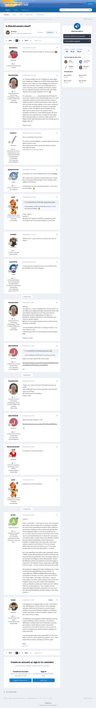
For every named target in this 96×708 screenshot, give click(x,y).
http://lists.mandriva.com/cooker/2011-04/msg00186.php (40, 424)
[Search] (68, 9)
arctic (13, 515)
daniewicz (13, 48)
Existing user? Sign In (77, 4)
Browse (8, 10)
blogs (55, 173)
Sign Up (90, 3)
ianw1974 (13, 262)
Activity (16, 10)
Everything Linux (26, 33)
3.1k (13, 91)
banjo (15, 31)
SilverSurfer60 (13, 447)
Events (14, 14)
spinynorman (13, 170)
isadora (13, 133)
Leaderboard (40, 14)
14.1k (14, 278)
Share (40, 32)
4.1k (13, 185)
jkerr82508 (13, 346)
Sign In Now (43, 680)
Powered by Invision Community (48, 705)
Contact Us (48, 703)
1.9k (13, 64)
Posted (29, 47)
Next (26, 40)
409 (13, 616)
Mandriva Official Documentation (74, 36)
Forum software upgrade (72, 41)
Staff (21, 14)
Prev (10, 40)
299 (13, 362)
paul (13, 197)
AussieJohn (13, 75)
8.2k (14, 531)
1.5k (13, 463)
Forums (6, 14)
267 (13, 149)
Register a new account (20, 680)
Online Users (29, 14)
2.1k (13, 250)
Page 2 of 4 (38, 40)
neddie (13, 234)
